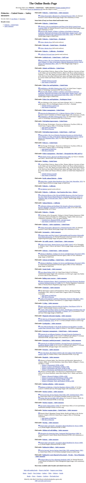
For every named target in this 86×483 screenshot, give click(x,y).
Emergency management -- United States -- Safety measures (60, 331)
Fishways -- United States (49, 143)
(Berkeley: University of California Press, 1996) (59, 206)
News (33, 476)
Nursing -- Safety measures (50, 422)
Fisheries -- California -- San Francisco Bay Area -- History (59, 192)
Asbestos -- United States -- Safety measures (55, 250)
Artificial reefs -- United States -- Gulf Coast (55, 57)
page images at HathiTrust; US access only (54, 221)
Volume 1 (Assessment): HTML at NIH (53, 365)
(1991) (57, 16)
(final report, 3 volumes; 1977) (61, 310)
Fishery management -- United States (53, 110)
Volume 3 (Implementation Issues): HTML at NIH (56, 379)
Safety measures (8, 26)
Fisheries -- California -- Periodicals (53, 51)
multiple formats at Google (49, 80)
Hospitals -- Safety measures (50, 357)
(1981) (55, 156)
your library (14, 19)
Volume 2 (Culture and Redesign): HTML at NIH (55, 366)
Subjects (55, 473)
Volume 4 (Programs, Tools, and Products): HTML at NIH (58, 381)
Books (29, 476)
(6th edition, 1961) (61, 298)
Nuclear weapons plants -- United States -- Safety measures (59, 410)
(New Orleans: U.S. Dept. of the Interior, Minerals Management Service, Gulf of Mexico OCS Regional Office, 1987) (60, 62)
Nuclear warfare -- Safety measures (52, 391)
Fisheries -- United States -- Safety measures (55, 13)
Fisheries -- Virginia (48, 212)
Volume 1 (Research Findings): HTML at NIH (54, 376)
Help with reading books (30, 470)
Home (24, 473)
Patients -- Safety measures (50, 439)
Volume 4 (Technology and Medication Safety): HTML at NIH (59, 370)
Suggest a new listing (56, 470)
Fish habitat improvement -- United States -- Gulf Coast (58, 132)
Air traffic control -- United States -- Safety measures (58, 241)
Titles (49, 473)
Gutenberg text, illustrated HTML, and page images (56, 220)
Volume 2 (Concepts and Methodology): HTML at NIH (57, 378)
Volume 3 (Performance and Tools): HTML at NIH (56, 368)
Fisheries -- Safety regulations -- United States (56, 224)
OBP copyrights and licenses (43, 481)
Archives (45, 476)
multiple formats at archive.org (50, 105)
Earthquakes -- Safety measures (51, 323)
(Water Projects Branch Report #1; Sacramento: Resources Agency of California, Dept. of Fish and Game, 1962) (60, 196)
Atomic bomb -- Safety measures (52, 269)
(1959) (49, 405)
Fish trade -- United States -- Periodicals (54, 45)
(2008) (61, 426)
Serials (61, 473)
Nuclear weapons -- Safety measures (53, 402)
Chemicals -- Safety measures (51, 287)
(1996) (57, 387)
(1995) (55, 459)
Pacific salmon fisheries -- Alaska (52, 178)
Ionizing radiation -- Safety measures (53, 384)
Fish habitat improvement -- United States (54, 121)
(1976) (60, 306)
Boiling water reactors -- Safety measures (54, 278)
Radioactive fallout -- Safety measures (53, 447)
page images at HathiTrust (49, 82)
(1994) (57, 113)
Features (39, 476)
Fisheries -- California (48, 186)
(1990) (59, 433)
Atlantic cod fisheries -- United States (53, 68)
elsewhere (22, 19)
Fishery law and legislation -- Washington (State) (56, 99)
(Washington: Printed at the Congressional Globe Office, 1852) (60, 33)
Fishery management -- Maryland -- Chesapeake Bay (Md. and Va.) (62, 153)
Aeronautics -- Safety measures (51, 232)
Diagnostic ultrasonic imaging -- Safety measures (56, 316)
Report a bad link (44, 470)
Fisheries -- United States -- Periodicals (53, 39)
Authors (44, 473)
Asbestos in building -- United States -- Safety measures (58, 260)
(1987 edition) (52, 398)
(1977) (53, 88)
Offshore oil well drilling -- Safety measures (55, 430)
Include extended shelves (63, 7)
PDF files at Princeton (48, 129)
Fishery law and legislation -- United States (55, 85)
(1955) (47, 272)
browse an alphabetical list (35, 9)
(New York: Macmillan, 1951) (61, 181)
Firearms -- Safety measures (50, 349)
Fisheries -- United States (11, 25)
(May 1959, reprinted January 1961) (61, 395)
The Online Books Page (43, 3)
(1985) (62, 254)
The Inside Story (54, 476)
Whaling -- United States (49, 161)
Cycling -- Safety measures (50, 303)
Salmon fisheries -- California (51, 203)
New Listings (37, 473)
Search (30, 473)
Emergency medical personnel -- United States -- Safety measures (61, 340)
